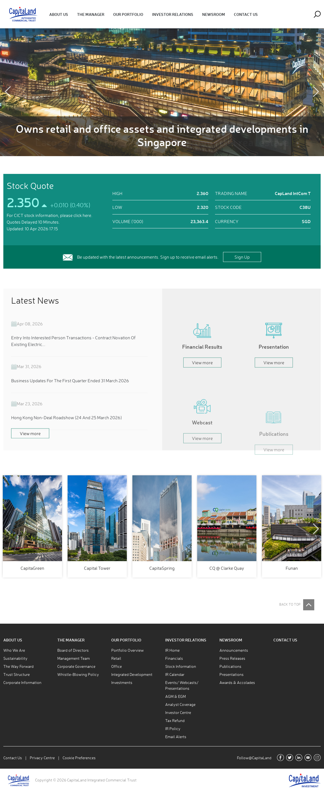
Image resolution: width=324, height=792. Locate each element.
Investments (121, 682)
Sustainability (15, 658)
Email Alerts (175, 736)
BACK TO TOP (289, 604)
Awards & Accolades (237, 682)
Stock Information (180, 666)
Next (316, 92)
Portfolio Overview (127, 650)
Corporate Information (22, 682)
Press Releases (232, 658)
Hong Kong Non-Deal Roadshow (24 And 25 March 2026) (66, 431)
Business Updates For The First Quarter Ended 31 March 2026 (70, 394)
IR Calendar (174, 674)
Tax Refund (175, 720)
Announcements (233, 650)
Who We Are (14, 650)
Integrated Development (131, 674)
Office (116, 666)
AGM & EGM (175, 696)
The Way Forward (18, 666)
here (87, 215)
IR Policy (172, 728)
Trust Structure (16, 674)
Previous (8, 91)
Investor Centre (178, 712)
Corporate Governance (76, 666)
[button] (59, 14)
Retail (116, 658)
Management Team (73, 658)
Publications (230, 666)
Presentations (231, 674)
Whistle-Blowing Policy (78, 674)
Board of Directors (73, 650)
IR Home (172, 650)
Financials (174, 658)
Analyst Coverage (180, 704)
